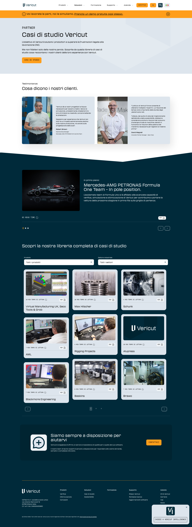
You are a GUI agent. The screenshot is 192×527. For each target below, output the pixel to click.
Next (167, 228)
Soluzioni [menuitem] (87, 490)
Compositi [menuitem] (64, 500)
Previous (160, 228)
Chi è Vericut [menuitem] (165, 494)
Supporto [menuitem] (133, 490)
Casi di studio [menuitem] (89, 494)
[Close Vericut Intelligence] (186, 507)
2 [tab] (25, 228)
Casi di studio (31, 60)
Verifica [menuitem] (63, 494)
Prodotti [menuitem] (63, 490)
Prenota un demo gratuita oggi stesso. (98, 14)
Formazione (96, 5)
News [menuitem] (162, 503)
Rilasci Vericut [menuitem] (134, 494)
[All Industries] (133, 262)
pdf (162, 218)
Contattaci (142, 5)
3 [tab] (28, 228)
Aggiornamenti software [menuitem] (138, 500)
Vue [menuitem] (161, 500)
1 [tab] (23, 228)
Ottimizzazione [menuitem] (66, 497)
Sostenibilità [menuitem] (89, 497)
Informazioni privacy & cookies (88, 517)
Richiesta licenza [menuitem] (135, 497)
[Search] (153, 5)
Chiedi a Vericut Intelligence (170, 520)
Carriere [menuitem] (163, 497)
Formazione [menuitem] (111, 490)
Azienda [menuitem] (163, 490)
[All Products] (59, 262)
